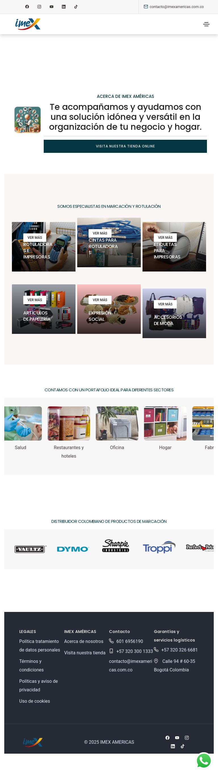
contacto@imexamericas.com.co (177, 7)
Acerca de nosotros (83, 641)
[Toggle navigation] (206, 24)
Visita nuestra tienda (85, 652)
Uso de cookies (34, 701)
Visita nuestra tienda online (125, 146)
